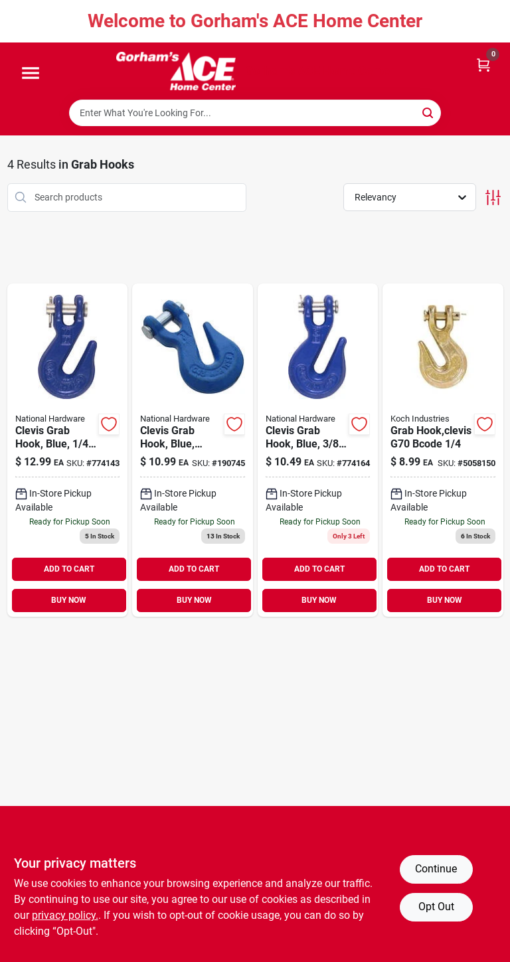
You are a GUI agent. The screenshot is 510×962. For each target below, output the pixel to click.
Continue (436, 868)
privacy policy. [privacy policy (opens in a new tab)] (65, 915)
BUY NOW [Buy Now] (68, 600)
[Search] (428, 112)
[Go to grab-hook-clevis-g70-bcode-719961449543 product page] (442, 450)
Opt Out (436, 906)
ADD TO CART (69, 569)
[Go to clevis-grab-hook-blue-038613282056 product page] (192, 450)
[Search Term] (255, 113)
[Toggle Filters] (493, 197)
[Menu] (30, 73)
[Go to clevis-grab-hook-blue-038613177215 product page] (67, 450)
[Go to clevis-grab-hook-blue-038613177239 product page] (318, 450)
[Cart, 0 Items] (483, 64)
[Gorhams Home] (176, 71)
